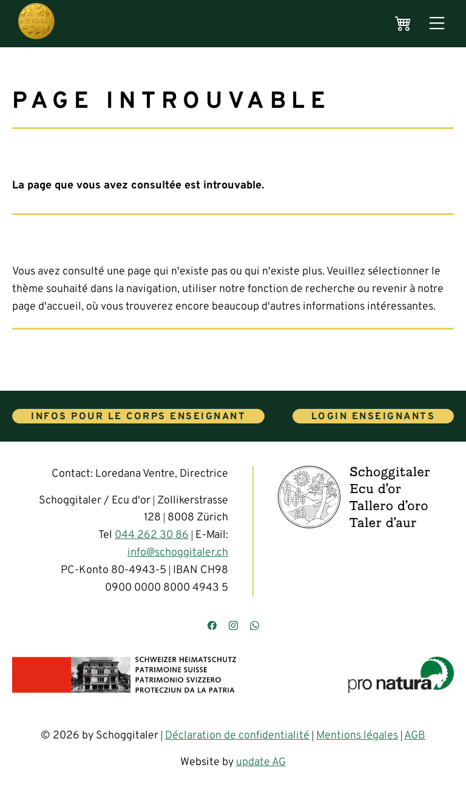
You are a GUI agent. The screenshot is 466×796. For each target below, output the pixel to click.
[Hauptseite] (36, 23)
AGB (414, 736)
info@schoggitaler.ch (177, 553)
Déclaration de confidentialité (237, 736)
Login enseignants (373, 417)
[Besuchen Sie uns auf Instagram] (233, 626)
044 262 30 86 (152, 535)
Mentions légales (357, 736)
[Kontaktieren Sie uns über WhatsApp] (254, 626)
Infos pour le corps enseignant (138, 417)
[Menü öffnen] (437, 24)
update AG (261, 762)
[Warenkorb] (403, 23)
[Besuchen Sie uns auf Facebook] (212, 626)
